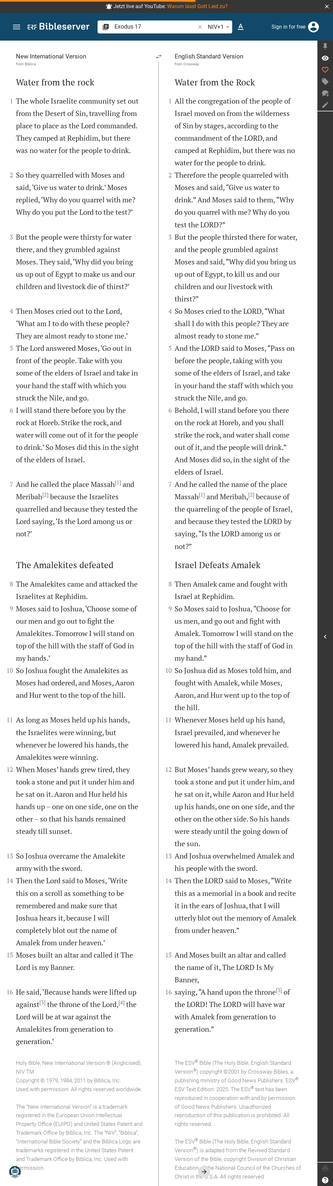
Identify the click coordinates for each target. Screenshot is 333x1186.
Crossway (191, 64)
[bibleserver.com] (58, 27)
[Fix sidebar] (325, 46)
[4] (121, 1002)
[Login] (313, 26)
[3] (42, 1002)
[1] (118, 482)
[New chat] (325, 93)
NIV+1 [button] (220, 27)
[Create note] (325, 105)
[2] (45, 494)
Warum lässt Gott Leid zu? (197, 6)
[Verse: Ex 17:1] (325, 58)
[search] (155, 26)
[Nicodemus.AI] (15, 1172)
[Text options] (240, 26)
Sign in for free (288, 27)
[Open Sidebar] (325, 636)
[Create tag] (325, 81)
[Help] (325, 1180)
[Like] (325, 70)
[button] (327, 6)
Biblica (30, 64)
